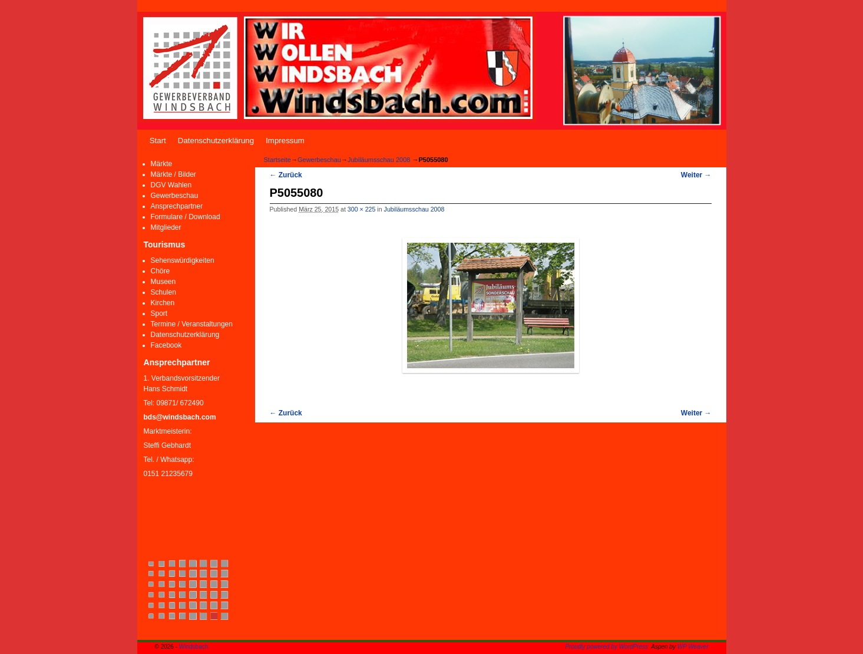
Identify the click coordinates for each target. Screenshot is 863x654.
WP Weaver (693, 646)
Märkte (162, 164)
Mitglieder (166, 227)
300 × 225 (362, 209)
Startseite (277, 159)
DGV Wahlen (171, 185)
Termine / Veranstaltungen (192, 324)
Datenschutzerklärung (216, 140)
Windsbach (193, 646)
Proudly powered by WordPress (606, 646)
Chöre (160, 271)
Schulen (163, 292)
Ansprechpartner (177, 206)
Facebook (166, 345)
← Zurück (286, 175)
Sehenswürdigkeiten (182, 260)
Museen (163, 282)
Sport (159, 313)
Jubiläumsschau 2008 (379, 159)
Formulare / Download (185, 217)
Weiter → (696, 175)
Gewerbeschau (175, 195)
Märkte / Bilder (173, 174)
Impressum (285, 140)
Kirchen (163, 303)
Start (158, 140)
